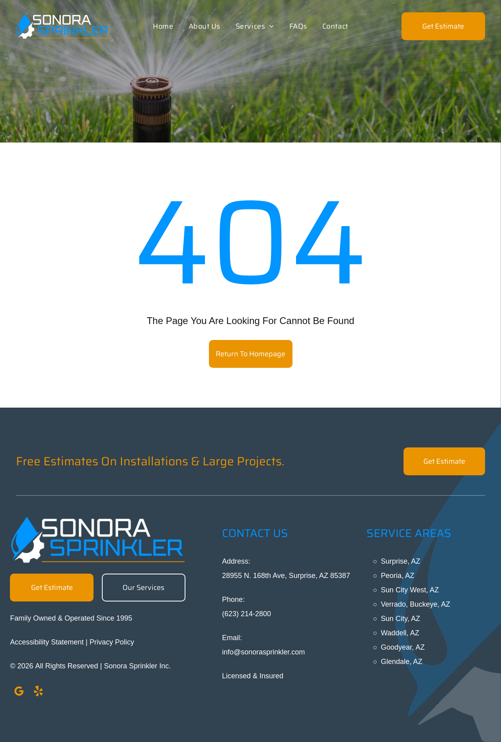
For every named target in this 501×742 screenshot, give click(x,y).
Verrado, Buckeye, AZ (415, 604)
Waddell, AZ (400, 633)
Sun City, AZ (400, 619)
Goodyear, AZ (403, 647)
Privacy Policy (112, 642)
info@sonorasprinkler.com (263, 652)
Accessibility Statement (47, 642)
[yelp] (38, 692)
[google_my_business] (18, 692)
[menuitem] (163, 26)
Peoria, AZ (397, 576)
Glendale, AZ (401, 662)
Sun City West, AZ (410, 590)
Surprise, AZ (400, 561)
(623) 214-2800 (246, 614)
